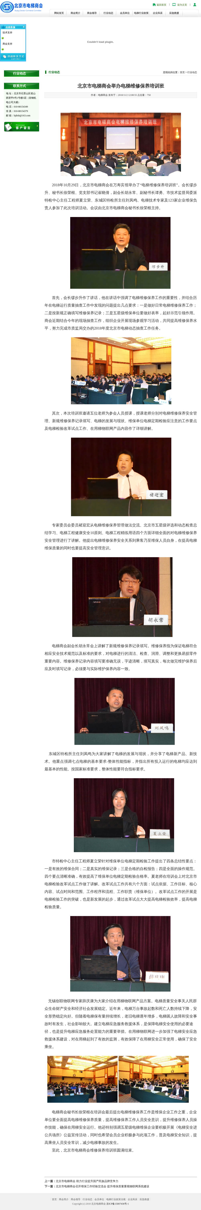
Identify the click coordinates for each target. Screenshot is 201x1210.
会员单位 (125, 13)
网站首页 (59, 13)
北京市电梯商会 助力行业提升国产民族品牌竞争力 (87, 1181)
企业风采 (157, 13)
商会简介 (75, 13)
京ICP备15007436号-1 (117, 1203)
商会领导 (92, 13)
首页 (182, 72)
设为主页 (182, 4)
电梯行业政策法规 (116, 1199)
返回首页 (161, 4)
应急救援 (174, 13)
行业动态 (108, 13)
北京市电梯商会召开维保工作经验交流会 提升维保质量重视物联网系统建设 (102, 1186)
